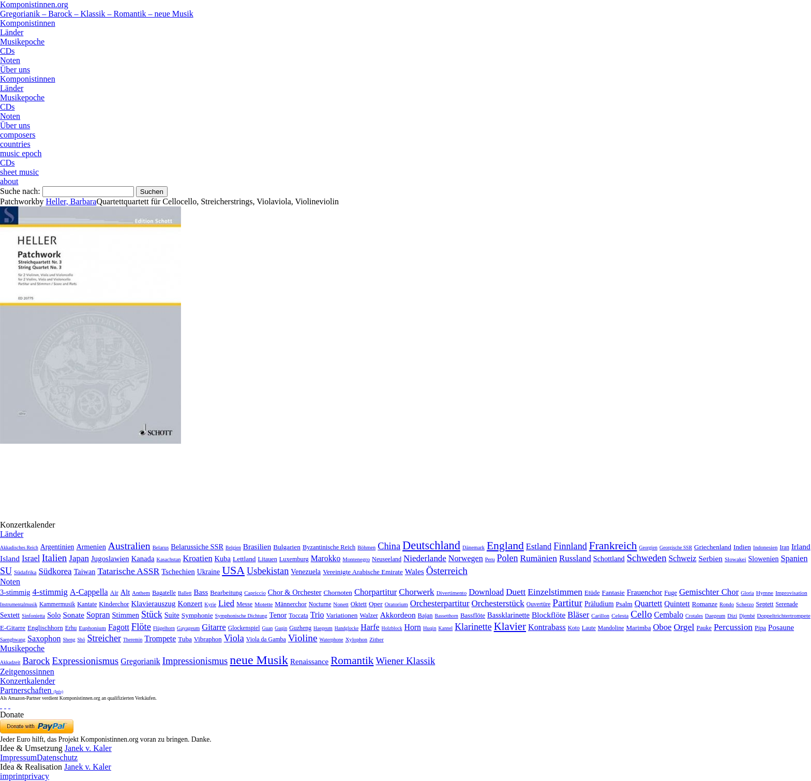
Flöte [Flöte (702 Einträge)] (141, 626)
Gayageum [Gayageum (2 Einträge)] (188, 628)
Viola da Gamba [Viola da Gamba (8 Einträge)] (266, 639)
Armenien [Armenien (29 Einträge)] (91, 547)
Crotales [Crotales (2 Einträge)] (694, 616)
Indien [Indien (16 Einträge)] (742, 547)
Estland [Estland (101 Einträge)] (539, 546)
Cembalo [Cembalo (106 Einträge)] (668, 614)
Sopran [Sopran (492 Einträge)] (98, 614)
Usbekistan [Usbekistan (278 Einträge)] (268, 571)
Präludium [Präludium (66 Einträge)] (599, 604)
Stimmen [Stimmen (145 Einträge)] (126, 615)
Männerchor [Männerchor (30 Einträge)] (290, 604)
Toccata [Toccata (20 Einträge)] (298, 615)
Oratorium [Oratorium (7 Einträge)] (396, 604)
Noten (10, 60)
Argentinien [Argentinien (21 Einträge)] (57, 547)
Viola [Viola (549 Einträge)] (234, 638)
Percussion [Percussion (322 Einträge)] (733, 627)
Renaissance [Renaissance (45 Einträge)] (309, 661)
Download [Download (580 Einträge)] (486, 592)
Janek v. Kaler (88, 748)
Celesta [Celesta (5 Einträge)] (619, 615)
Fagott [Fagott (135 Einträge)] (118, 627)
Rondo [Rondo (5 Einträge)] (726, 604)
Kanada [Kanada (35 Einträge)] (143, 558)
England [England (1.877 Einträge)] (505, 545)
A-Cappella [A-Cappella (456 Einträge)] (89, 592)
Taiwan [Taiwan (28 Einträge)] (85, 571)
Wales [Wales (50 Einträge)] (414, 571)
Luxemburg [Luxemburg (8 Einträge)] (294, 559)
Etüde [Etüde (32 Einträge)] (592, 592)
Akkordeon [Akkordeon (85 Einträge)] (398, 614)
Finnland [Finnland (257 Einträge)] (570, 546)
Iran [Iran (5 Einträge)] (784, 547)
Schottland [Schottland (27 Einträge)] (609, 558)
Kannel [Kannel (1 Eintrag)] (446, 628)
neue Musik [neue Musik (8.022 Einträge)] (259, 660)
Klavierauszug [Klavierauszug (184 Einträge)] (153, 603)
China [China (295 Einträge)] (389, 546)
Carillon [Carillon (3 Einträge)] (600, 616)
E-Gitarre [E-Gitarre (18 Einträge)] (12, 628)
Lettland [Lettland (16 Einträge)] (244, 559)
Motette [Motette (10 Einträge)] (263, 604)
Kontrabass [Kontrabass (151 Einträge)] (547, 627)
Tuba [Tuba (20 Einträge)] (185, 639)
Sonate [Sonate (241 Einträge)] (73, 614)
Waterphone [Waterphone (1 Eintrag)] (331, 639)
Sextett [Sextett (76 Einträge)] (10, 615)
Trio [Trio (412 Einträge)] (317, 614)
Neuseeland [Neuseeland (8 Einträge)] (386, 559)
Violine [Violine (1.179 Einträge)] (303, 638)
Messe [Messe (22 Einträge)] (244, 604)
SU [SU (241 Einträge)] (6, 571)
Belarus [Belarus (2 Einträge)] (161, 547)
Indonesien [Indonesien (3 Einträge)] (765, 547)
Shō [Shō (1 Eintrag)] (81, 639)
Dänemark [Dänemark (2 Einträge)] (473, 547)
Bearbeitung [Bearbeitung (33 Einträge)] (226, 592)
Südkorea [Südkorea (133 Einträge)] (55, 571)
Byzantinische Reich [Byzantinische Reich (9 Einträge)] (329, 547)
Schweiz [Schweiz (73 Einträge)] (682, 558)
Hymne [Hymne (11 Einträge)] (764, 593)
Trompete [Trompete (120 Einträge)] (160, 638)
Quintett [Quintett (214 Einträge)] (676, 603)
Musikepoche (22, 41)
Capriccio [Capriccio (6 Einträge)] (255, 593)
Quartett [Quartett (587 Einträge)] (649, 603)
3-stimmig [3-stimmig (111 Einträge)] (15, 592)
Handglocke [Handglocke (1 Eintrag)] (346, 628)
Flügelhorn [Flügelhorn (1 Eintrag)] (164, 628)
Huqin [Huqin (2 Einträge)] (430, 628)
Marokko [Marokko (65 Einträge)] (326, 558)
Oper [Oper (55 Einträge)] (376, 604)
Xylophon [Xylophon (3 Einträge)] (357, 639)
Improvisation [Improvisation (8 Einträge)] (791, 593)
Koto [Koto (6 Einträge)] (574, 628)
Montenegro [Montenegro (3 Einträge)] (356, 559)
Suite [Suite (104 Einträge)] (171, 615)
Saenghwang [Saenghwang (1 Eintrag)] (12, 639)
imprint (12, 776)
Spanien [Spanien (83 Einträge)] (794, 558)
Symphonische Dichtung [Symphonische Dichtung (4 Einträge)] (241, 616)
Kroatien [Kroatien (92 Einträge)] (197, 558)
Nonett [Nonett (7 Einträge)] (340, 604)
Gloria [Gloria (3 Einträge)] (747, 593)
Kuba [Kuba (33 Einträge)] (223, 558)
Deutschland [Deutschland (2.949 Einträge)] (431, 545)
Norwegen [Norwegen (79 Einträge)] (465, 558)
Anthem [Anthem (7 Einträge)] (141, 593)
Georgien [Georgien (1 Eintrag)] (648, 547)
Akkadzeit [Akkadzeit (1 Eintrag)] (10, 662)
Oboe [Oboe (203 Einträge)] (662, 627)
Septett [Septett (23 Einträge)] (764, 604)
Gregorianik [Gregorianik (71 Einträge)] (140, 661)
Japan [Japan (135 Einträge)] (79, 558)
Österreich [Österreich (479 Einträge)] (447, 570)
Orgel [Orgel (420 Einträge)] (683, 627)
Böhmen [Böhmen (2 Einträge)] (366, 547)
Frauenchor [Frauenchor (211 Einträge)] (645, 592)
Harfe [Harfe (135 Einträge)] (370, 627)
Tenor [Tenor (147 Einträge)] (278, 615)
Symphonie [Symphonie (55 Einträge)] (197, 615)
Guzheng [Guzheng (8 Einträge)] (300, 628)
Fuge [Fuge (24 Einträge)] (670, 592)
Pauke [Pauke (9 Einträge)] (703, 628)
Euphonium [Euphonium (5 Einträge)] (92, 628)
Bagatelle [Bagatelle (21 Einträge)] (164, 592)
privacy (36, 776)
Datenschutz (57, 757)
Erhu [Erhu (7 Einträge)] (71, 628)
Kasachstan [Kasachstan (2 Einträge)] (168, 559)
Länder (11, 32)
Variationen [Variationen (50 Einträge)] (342, 615)
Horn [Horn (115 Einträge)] (412, 627)
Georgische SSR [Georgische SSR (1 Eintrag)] (675, 547)
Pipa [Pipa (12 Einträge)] (760, 628)
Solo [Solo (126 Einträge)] (54, 615)
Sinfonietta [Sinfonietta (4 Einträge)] (33, 616)
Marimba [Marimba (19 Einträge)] (638, 628)
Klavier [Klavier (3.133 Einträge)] (510, 626)
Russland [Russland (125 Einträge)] (575, 558)
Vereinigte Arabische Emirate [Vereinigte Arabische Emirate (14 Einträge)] (363, 572)
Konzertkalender (27, 681)
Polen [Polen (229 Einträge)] (507, 558)
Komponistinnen (27, 23)
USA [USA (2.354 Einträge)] (233, 570)
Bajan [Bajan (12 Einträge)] (425, 615)
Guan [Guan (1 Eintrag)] (267, 628)
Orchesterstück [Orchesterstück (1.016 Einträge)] (498, 603)
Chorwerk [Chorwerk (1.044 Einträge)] (416, 592)
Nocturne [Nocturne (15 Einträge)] (320, 604)
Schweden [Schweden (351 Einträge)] (647, 557)
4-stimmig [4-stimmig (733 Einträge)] (49, 592)
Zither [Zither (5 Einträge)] (376, 639)
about (9, 181)
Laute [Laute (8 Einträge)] (589, 628)
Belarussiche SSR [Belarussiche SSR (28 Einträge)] (197, 547)
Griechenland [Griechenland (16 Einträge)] (712, 547)
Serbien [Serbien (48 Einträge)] (710, 558)
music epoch (20, 153)
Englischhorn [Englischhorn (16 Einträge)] (45, 628)
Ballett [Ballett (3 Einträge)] (185, 593)
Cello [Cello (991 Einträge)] (641, 614)
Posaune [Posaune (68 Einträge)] (781, 627)
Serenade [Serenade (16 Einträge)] (786, 604)
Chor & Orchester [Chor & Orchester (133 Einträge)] (295, 592)
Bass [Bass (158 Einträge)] (201, 592)
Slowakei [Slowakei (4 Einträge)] (735, 559)
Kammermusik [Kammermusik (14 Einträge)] (57, 604)
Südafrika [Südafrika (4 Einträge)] (25, 572)
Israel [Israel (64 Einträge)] (31, 558)
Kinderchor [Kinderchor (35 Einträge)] (114, 604)
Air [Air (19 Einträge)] (114, 592)
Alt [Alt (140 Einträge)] (125, 592)
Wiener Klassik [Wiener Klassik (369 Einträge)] (405, 660)
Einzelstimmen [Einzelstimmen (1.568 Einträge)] (555, 592)
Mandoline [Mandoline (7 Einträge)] (611, 628)
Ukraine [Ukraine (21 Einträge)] (208, 572)
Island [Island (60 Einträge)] (10, 558)
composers (17, 134)
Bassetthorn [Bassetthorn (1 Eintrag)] (446, 616)
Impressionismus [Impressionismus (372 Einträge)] (195, 660)
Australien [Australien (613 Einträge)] (129, 545)
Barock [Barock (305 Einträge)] (36, 661)
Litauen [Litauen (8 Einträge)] (267, 559)
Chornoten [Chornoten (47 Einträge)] (337, 592)
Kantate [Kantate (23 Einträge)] (87, 604)
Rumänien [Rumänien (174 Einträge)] (538, 558)
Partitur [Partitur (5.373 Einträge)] (567, 602)
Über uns (15, 69)
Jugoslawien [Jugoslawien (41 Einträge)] (110, 558)
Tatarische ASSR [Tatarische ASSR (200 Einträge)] (128, 571)
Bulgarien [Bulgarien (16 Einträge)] (287, 547)
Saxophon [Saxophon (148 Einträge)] (44, 638)
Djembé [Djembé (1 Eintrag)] (747, 616)
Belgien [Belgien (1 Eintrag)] (233, 547)
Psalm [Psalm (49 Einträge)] (623, 604)
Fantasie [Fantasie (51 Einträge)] (613, 592)
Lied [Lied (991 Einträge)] (226, 603)
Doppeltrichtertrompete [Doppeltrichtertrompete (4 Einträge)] (783, 615)
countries (15, 144)
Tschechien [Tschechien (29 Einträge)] (177, 571)
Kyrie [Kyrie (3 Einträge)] (210, 604)
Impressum (18, 757)
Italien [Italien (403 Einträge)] (54, 557)
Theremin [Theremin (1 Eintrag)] (132, 639)
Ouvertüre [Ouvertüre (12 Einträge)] (538, 604)
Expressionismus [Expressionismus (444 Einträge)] (85, 660)
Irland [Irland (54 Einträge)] (800, 546)
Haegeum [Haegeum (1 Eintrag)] (323, 628)
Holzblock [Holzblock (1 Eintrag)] (392, 628)
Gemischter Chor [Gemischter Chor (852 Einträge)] (709, 592)
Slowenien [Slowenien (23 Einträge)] (763, 559)
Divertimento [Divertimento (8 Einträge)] (452, 593)
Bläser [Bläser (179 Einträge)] (578, 615)
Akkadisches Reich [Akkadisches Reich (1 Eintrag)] (19, 547)
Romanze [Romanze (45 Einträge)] (704, 604)
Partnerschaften (31, 690)
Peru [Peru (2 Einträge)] (490, 559)
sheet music (19, 172)
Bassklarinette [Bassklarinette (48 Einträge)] (508, 615)
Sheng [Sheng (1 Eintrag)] (69, 639)
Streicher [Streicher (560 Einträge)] (104, 638)
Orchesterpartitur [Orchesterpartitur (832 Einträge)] (440, 603)
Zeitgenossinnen (27, 671)
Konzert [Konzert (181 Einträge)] (189, 603)
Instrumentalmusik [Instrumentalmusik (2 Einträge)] (18, 604)
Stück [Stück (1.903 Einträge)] (151, 614)
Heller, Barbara (71, 201)
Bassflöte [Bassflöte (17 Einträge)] (472, 615)
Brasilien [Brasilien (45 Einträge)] (257, 547)
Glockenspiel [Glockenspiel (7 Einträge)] (244, 628)
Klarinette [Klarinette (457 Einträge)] (473, 627)
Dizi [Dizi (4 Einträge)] (732, 615)
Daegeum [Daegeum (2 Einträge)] (715, 616)
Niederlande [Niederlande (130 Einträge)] (424, 558)
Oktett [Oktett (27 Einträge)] (359, 604)
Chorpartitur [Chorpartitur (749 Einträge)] (375, 592)
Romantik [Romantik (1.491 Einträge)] (352, 660)
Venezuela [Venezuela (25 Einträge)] (306, 571)
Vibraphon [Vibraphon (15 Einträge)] (208, 639)
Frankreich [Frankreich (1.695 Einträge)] (613, 545)
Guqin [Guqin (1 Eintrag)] (281, 628)
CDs (7, 51)
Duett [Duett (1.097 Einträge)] (515, 592)
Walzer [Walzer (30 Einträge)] (368, 615)
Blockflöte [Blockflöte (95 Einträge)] (548, 614)
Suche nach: (20, 191)
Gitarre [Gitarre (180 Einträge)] (214, 627)
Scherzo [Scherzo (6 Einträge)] (745, 604)
